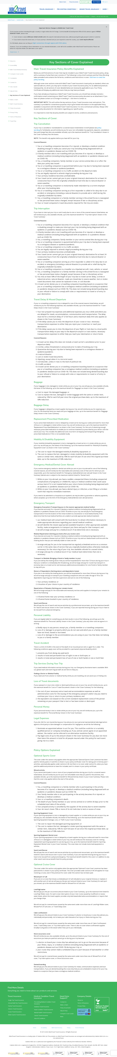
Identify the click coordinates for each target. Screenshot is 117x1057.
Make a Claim (64, 1005)
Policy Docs (72, 2)
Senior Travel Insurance (89, 9)
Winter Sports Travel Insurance (17, 1015)
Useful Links (20, 20)
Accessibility (44, 1028)
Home (34, 1028)
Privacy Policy (81, 1006)
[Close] (106, 26)
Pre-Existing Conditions (66, 9)
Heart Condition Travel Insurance (43, 1010)
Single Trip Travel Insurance (16, 1000)
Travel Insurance (46, 9)
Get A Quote (96, 2)
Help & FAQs (64, 1011)
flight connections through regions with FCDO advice (49, 43)
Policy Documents (65, 1008)
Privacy (68, 1028)
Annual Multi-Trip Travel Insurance (17, 1003)
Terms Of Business (83, 1003)
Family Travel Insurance (15, 1006)
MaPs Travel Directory (57, 1028)
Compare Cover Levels (67, 1014)
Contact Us (63, 1002)
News (61, 1017)
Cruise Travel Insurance (15, 1012)
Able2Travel (11, 20)
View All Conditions (39, 1018)
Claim (61, 2)
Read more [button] (14, 52)
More (105, 9)
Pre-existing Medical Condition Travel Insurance (44, 1003)
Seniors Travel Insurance (15, 1009)
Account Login (84, 2)
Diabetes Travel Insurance (41, 1007)
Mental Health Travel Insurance (43, 1013)
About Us (80, 1000)
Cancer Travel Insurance (41, 1015)
